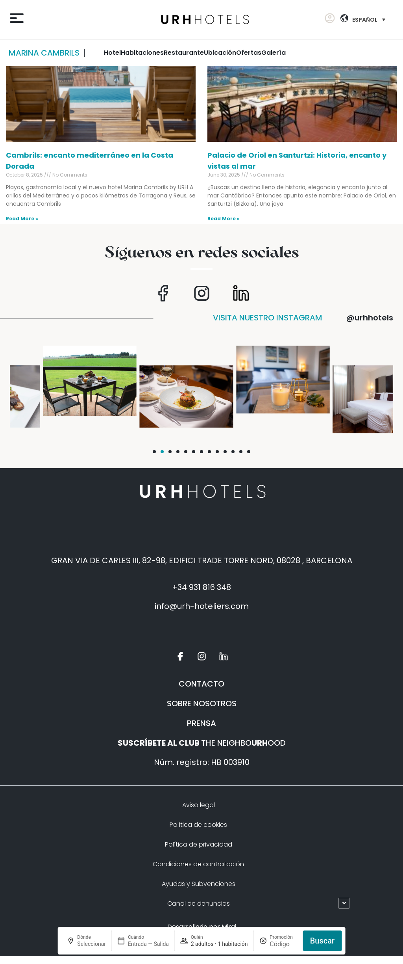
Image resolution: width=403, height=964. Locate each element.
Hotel (112, 52)
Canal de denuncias (198, 903)
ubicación (220, 52)
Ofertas (248, 52)
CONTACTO (201, 683)
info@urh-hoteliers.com (202, 606)
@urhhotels (369, 317)
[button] (154, 451)
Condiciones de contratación (198, 864)
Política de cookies (198, 824)
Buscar (322, 940)
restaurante (184, 52)
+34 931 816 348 (201, 587)
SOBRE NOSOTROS (202, 703)
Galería (273, 52)
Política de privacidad (198, 844)
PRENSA (201, 723)
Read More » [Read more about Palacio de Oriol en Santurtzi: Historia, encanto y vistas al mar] (223, 218)
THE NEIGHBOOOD (202, 742)
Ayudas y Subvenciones (198, 883)
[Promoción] (283, 944)
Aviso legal (198, 805)
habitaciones (142, 52)
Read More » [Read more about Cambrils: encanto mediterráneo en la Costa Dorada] (22, 218)
